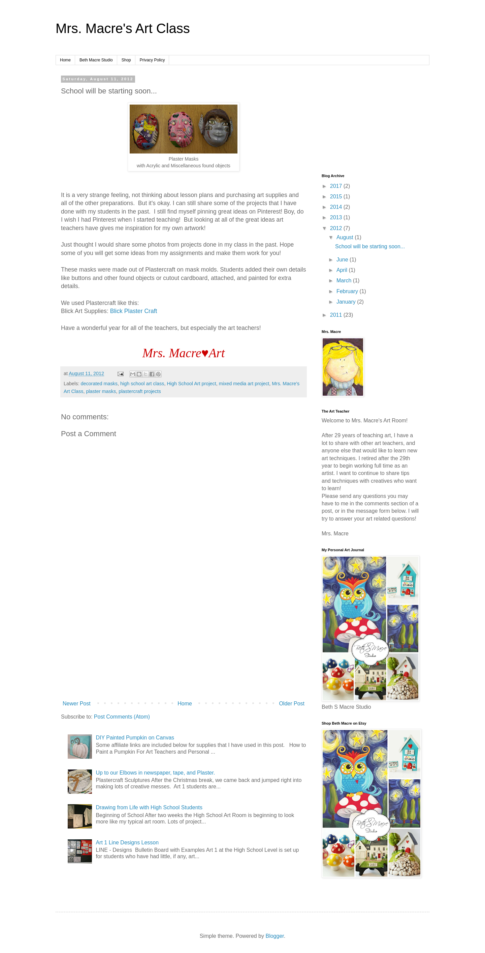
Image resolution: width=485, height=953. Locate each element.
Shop (126, 60)
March (344, 280)
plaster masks (101, 391)
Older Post (291, 703)
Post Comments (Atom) (122, 717)
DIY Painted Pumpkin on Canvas (135, 737)
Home (65, 60)
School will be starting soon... (370, 246)
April (342, 270)
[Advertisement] (183, 642)
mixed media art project (244, 383)
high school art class (142, 383)
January (346, 302)
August (345, 237)
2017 (337, 186)
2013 (337, 217)
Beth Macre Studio (96, 60)
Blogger (274, 936)
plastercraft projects (140, 391)
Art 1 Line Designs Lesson (127, 842)
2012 (337, 228)
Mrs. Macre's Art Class (123, 28)
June (343, 259)
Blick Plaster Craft (133, 311)
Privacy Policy (152, 60)
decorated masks (99, 383)
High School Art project (191, 383)
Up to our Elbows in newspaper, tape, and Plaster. (155, 773)
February (347, 291)
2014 (337, 207)
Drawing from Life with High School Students (149, 807)
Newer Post (77, 703)
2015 (337, 196)
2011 (337, 315)
